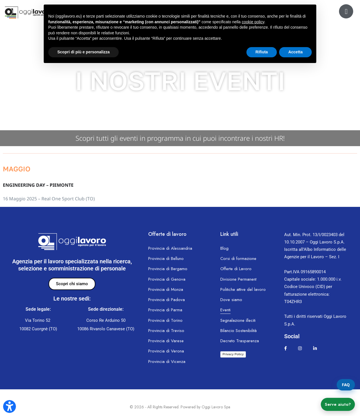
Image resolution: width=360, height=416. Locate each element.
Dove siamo (231, 300)
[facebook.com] (285, 348)
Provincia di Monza (165, 289)
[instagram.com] (300, 348)
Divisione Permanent (238, 279)
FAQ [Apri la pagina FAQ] (346, 384)
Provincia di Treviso (166, 330)
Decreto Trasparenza (239, 341)
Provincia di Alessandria (170, 248)
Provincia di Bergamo (167, 269)
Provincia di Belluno (166, 258)
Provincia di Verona (166, 351)
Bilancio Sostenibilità (238, 330)
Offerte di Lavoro (236, 269)
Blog (224, 248)
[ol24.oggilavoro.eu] (346, 11)
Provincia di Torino (165, 320)
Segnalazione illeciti (238, 320)
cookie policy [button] (253, 22)
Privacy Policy (233, 354)
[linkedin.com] (315, 348)
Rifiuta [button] (262, 52)
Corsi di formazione (238, 258)
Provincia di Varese (166, 341)
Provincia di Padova (166, 300)
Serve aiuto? (338, 404)
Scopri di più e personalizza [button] (83, 52)
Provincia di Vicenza (166, 361)
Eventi (225, 310)
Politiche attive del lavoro (243, 289)
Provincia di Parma (165, 310)
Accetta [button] (295, 52)
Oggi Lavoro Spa (216, 407)
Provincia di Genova (166, 279)
